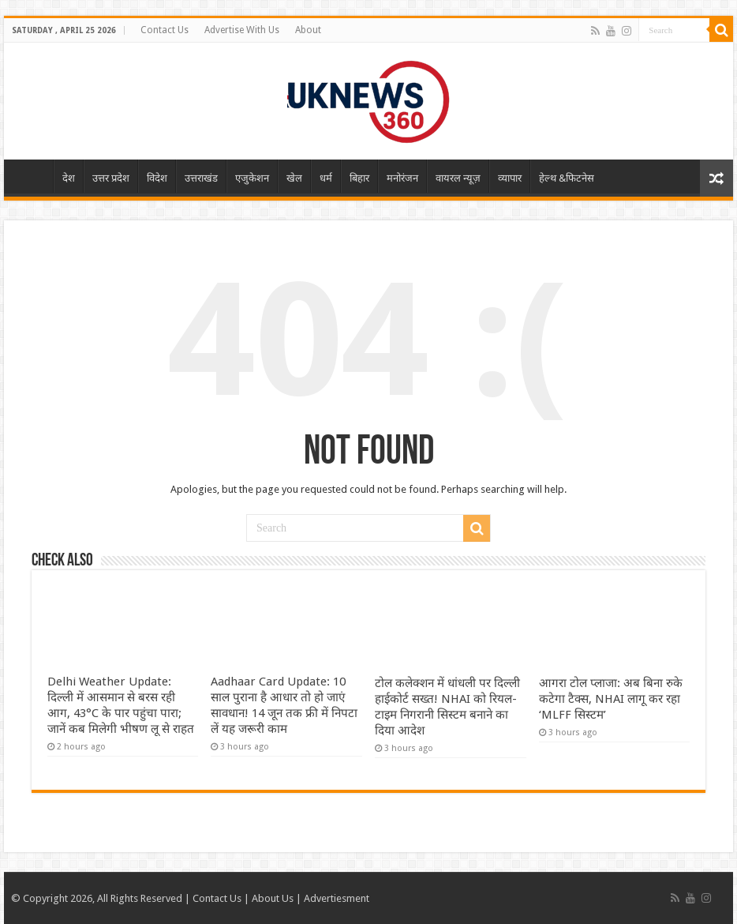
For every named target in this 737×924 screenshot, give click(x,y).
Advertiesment (336, 898)
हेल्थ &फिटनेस (566, 178)
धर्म (326, 178)
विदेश (157, 178)
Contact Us (164, 30)
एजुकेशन (252, 178)
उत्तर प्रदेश (110, 178)
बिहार (359, 178)
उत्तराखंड (201, 178)
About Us (273, 898)
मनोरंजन (402, 178)
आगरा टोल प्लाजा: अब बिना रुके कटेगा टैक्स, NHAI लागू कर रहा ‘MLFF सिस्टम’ (611, 699)
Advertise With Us (241, 30)
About (308, 30)
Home (32, 176)
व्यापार (510, 178)
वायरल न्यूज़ (458, 178)
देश (68, 178)
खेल (294, 178)
